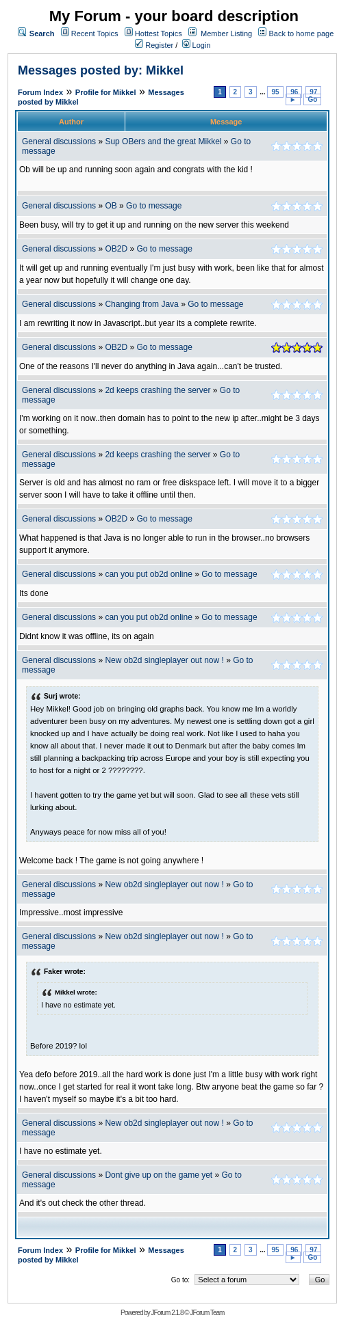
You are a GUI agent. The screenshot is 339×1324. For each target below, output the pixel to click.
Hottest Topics (158, 33)
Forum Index (40, 92)
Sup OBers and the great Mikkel (163, 141)
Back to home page (301, 33)
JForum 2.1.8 (167, 1312)
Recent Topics (94, 33)
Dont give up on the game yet (158, 1175)
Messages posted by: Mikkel (101, 70)
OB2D (116, 249)
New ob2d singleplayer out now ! (164, 660)
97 (313, 92)
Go (312, 99)
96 (294, 92)
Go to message (153, 206)
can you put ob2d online (148, 574)
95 (275, 92)
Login (196, 45)
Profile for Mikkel (105, 92)
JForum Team (207, 1312)
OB (110, 206)
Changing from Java (143, 304)
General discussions (59, 141)
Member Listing (226, 33)
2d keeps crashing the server (157, 390)
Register (154, 45)
